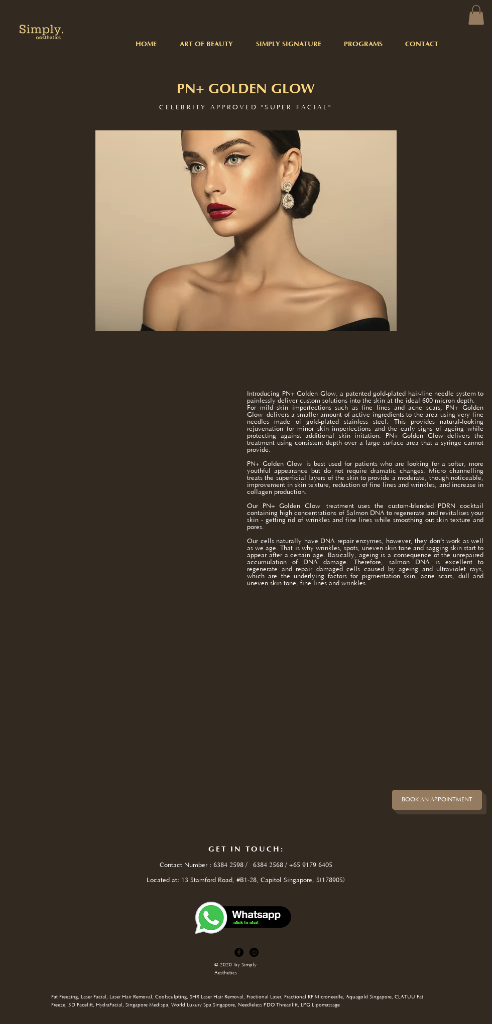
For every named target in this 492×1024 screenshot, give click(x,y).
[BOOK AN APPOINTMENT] (437, 800)
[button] (476, 15)
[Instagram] (254, 952)
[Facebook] (238, 952)
